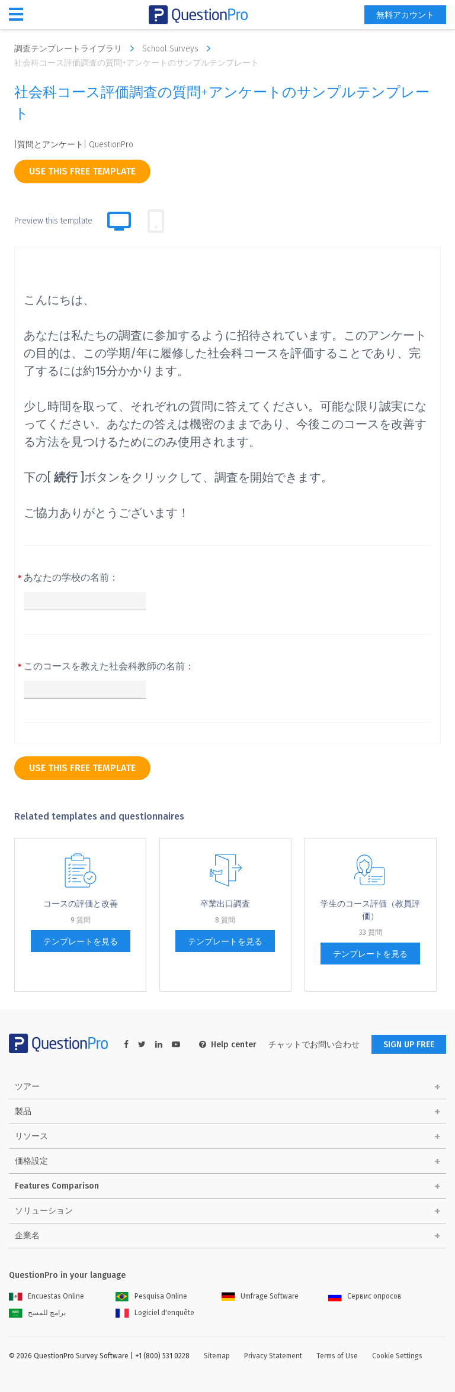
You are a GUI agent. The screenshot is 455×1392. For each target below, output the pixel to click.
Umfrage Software (260, 1296)
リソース (31, 1136)
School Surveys (179, 48)
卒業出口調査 (225, 904)
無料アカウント (405, 15)
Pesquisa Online (151, 1296)
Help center (228, 1045)
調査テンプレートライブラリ (77, 48)
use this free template (82, 171)
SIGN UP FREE (408, 1045)
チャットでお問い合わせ (314, 1045)
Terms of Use (337, 1356)
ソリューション (44, 1211)
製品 (23, 1111)
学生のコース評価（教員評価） (370, 910)
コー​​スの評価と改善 (80, 904)
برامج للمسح (37, 1313)
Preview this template (53, 221)
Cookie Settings (397, 1356)
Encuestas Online (46, 1296)
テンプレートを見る (80, 942)
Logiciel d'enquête (155, 1313)
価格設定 (31, 1161)
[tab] (156, 221)
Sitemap (217, 1356)
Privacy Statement (273, 1356)
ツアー (27, 1087)
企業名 (27, 1236)
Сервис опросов (365, 1296)
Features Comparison (57, 1186)
